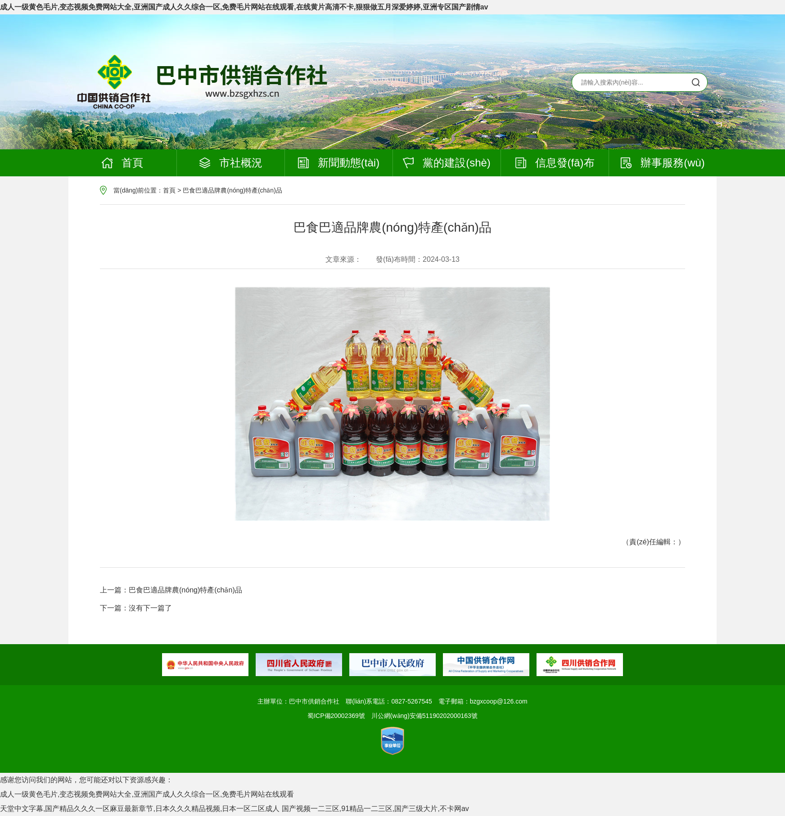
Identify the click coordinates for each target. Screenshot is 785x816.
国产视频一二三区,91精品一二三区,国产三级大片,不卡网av (375, 808)
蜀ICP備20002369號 (336, 715)
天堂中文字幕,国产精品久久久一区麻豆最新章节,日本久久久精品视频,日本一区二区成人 (140, 808)
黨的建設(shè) (447, 163)
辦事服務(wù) (663, 163)
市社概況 (230, 163)
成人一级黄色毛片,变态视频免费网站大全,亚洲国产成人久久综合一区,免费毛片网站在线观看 (147, 794)
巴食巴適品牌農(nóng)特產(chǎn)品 (232, 190)
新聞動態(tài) (338, 163)
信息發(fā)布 (555, 163)
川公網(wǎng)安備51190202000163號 (424, 715)
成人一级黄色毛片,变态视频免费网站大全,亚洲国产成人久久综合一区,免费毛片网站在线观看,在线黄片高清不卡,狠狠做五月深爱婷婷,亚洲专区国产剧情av (244, 7)
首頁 (122, 163)
